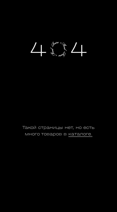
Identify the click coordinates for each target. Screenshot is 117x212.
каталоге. (80, 134)
